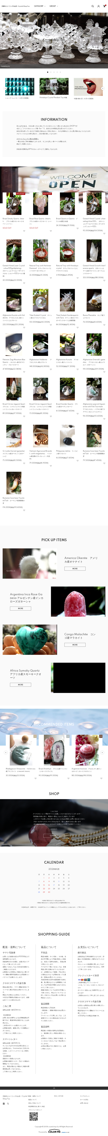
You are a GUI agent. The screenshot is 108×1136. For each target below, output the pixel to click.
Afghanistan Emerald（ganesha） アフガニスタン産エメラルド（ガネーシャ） (94, 362)
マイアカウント (85, 1096)
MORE (75, 569)
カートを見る (84, 1099)
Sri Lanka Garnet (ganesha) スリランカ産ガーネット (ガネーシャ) (14, 453)
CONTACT (54, 836)
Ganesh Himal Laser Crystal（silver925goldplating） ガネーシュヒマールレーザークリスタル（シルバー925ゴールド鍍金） (14, 271)
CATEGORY (38, 6)
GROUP (53, 6)
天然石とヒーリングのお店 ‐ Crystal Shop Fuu (16, 6)
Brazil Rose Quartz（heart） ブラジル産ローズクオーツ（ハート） (41, 221)
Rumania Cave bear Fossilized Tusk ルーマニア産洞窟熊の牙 (94, 453)
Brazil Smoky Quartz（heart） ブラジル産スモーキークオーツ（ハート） (13, 221)
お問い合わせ (84, 1103)
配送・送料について (34, 1096)
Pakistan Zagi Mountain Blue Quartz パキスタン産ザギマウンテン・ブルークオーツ (14, 362)
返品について (32, 1099)
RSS (55, 1096)
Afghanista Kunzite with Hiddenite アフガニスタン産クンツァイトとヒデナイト (14, 318)
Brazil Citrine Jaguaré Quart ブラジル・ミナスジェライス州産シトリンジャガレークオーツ (15, 406)
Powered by (54, 1131)
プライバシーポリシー (35, 1110)
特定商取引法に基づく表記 (36, 1106)
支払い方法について (34, 1103)
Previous (5, 88)
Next (102, 88)
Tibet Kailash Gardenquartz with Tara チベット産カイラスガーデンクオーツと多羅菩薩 (67, 318)
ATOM (60, 1096)
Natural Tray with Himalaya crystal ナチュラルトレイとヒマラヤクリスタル (67, 268)
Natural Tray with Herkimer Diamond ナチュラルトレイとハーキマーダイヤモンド (40, 268)
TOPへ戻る (54, 1088)
